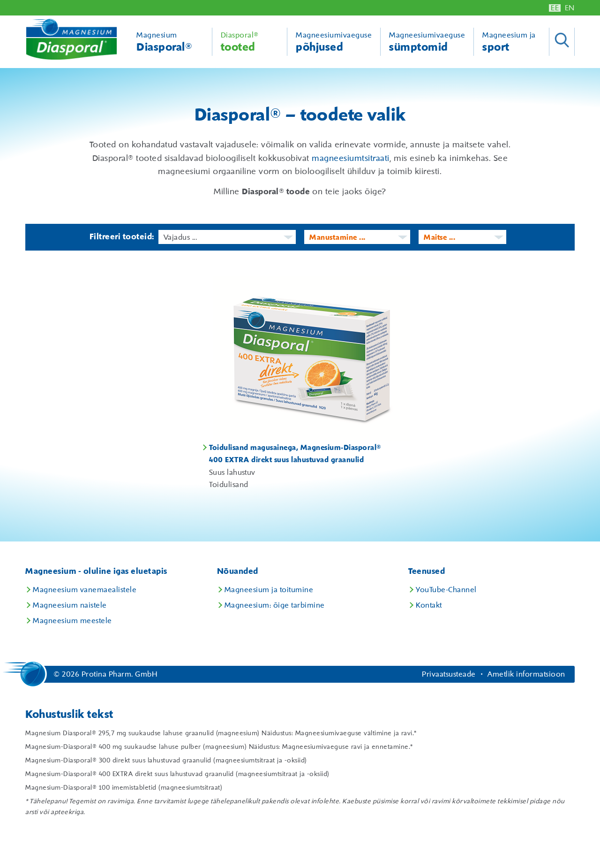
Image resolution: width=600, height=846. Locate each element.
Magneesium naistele (70, 605)
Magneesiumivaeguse (334, 42)
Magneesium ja (515, 42)
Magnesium (169, 42)
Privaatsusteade (449, 674)
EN (570, 7)
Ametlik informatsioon (526, 674)
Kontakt (429, 605)
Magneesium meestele (72, 621)
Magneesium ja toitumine (269, 590)
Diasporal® (250, 42)
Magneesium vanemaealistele (84, 590)
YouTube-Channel (446, 590)
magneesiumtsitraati (351, 158)
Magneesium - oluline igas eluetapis (96, 571)
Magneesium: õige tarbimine (275, 605)
